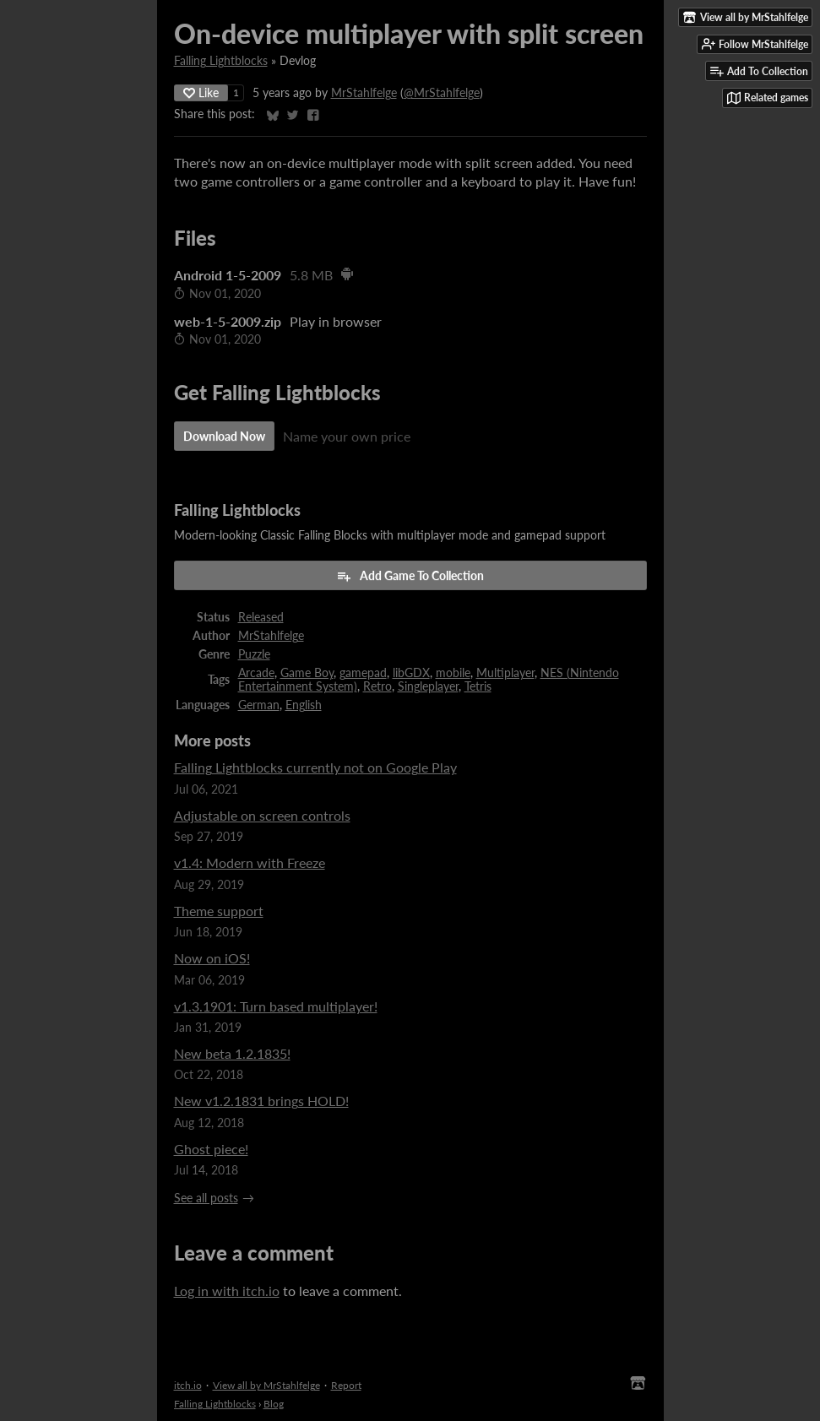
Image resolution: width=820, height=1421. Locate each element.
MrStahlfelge (364, 93)
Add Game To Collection (410, 575)
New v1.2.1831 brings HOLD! (261, 1101)
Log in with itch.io (227, 1291)
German (259, 705)
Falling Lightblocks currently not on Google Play (315, 767)
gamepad (363, 673)
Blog (273, 1403)
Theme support (218, 911)
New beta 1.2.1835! (232, 1053)
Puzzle (254, 654)
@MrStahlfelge (442, 93)
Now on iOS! (212, 958)
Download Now (224, 436)
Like (201, 92)
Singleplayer (428, 686)
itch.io (188, 1385)
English (303, 705)
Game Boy (307, 673)
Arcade (256, 673)
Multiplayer (505, 673)
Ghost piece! (211, 1149)
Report (346, 1385)
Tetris (477, 686)
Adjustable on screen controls (262, 815)
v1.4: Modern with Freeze (249, 862)
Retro (377, 686)
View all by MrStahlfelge (266, 1385)
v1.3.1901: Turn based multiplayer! (275, 1006)
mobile (453, 673)
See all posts (206, 1198)
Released (261, 617)
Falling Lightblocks (221, 61)
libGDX (411, 673)
